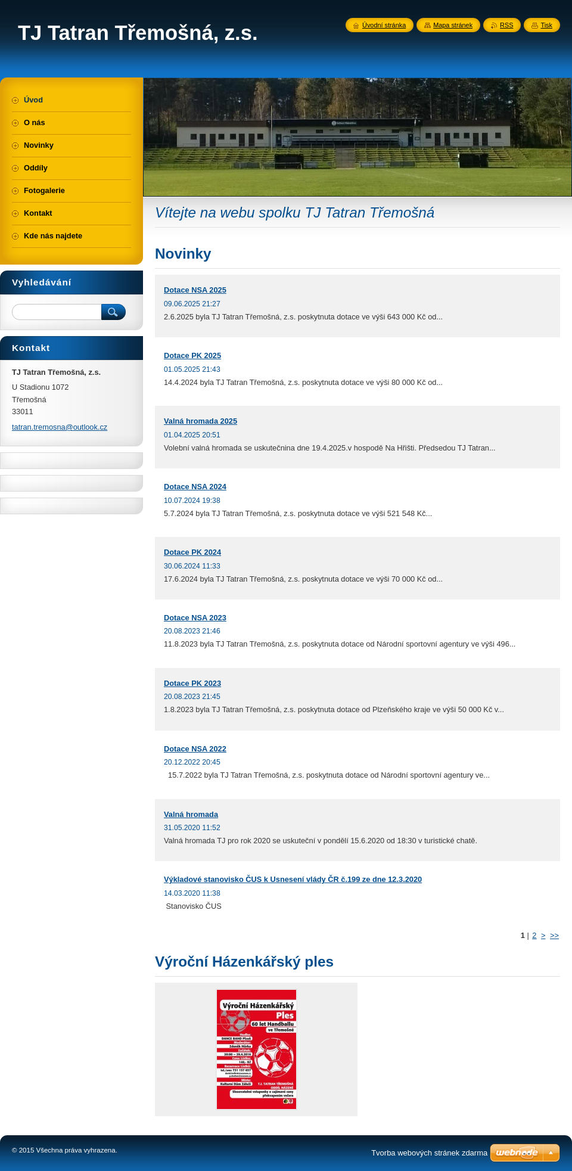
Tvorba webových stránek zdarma (429, 1152)
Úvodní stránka (384, 25)
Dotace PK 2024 (192, 552)
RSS (506, 25)
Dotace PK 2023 (192, 683)
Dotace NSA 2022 (195, 748)
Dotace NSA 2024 (195, 486)
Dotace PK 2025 (192, 355)
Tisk (546, 25)
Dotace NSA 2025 (195, 289)
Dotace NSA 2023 (195, 617)
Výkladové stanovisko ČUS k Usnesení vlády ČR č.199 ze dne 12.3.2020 (293, 879)
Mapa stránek (452, 25)
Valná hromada (191, 814)
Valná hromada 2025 (200, 421)
